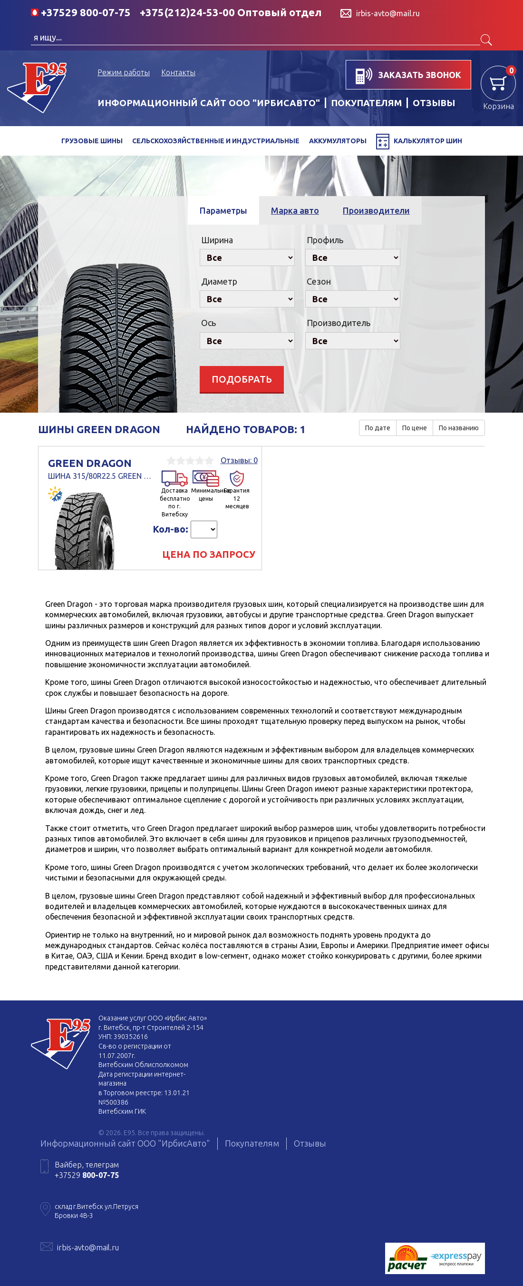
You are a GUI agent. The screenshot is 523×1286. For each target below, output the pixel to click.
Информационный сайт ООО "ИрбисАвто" (208, 103)
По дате (377, 428)
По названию (459, 428)
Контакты (178, 72)
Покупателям (252, 1143)
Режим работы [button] (123, 72)
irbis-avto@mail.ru (88, 1247)
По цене (414, 428)
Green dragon (100, 469)
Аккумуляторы (338, 141)
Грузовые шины (92, 141)
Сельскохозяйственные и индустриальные (216, 141)
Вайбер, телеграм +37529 (87, 1169)
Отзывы (310, 1143)
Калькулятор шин (419, 141)
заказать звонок (408, 76)
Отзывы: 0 (239, 460)
